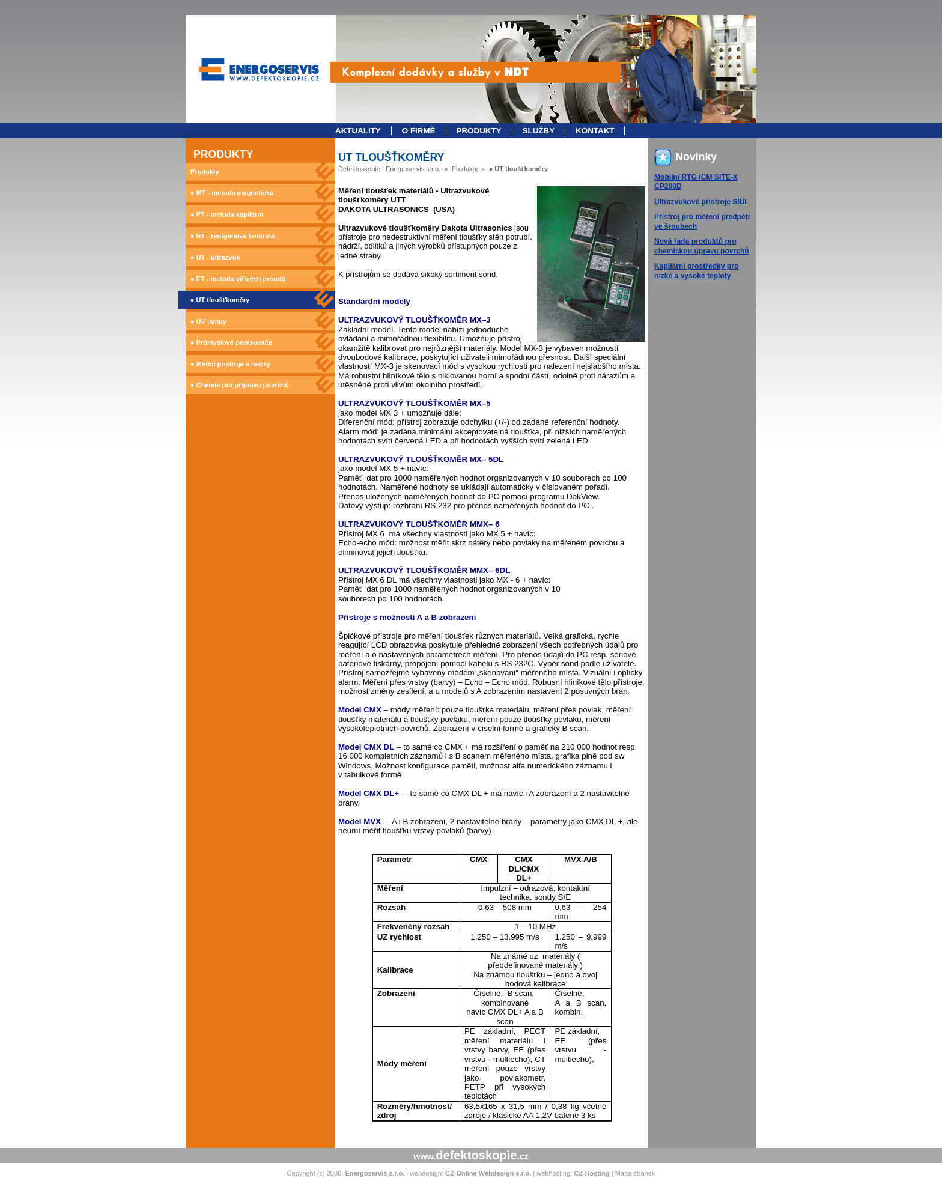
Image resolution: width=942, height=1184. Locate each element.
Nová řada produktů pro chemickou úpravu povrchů (701, 246)
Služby (539, 130)
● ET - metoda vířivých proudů (238, 278)
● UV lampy (208, 321)
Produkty (479, 130)
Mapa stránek (635, 1173)
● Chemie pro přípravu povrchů (239, 385)
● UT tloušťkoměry (219, 299)
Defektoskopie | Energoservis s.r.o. (389, 168)
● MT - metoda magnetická (231, 192)
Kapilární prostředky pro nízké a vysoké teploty (696, 270)
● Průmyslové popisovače (231, 342)
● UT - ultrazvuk (215, 257)
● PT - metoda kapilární (226, 214)
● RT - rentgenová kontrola (232, 236)
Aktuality (358, 130)
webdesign (426, 1173)
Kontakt (595, 130)
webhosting (553, 1173)
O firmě (419, 130)
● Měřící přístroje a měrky (230, 364)
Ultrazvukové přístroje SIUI (700, 202)
